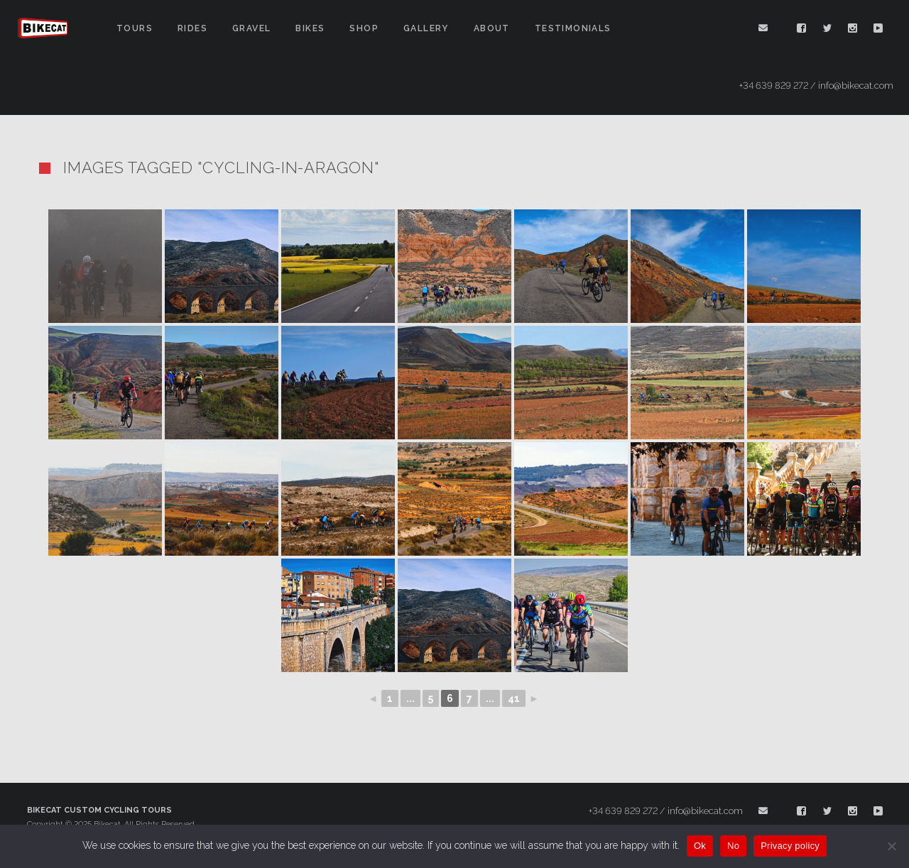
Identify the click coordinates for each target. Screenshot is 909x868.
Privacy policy (790, 845)
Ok (700, 845)
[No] (891, 846)
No (733, 845)
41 (514, 698)
